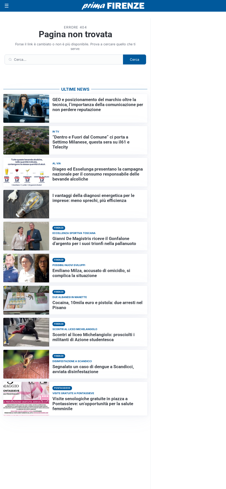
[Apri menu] (6, 6)
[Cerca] (64, 59)
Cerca (134, 59)
